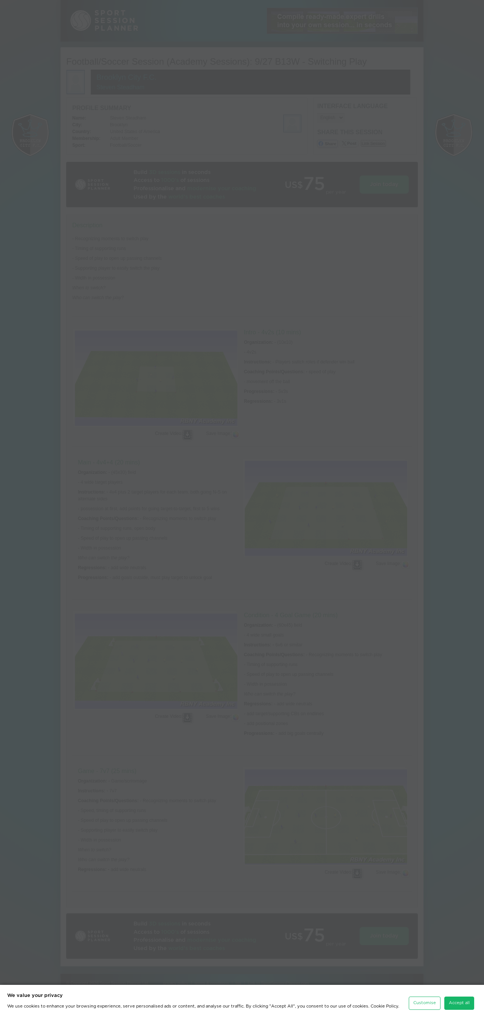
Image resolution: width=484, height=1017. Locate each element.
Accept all (459, 1000)
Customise (424, 1000)
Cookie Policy (384, 1003)
